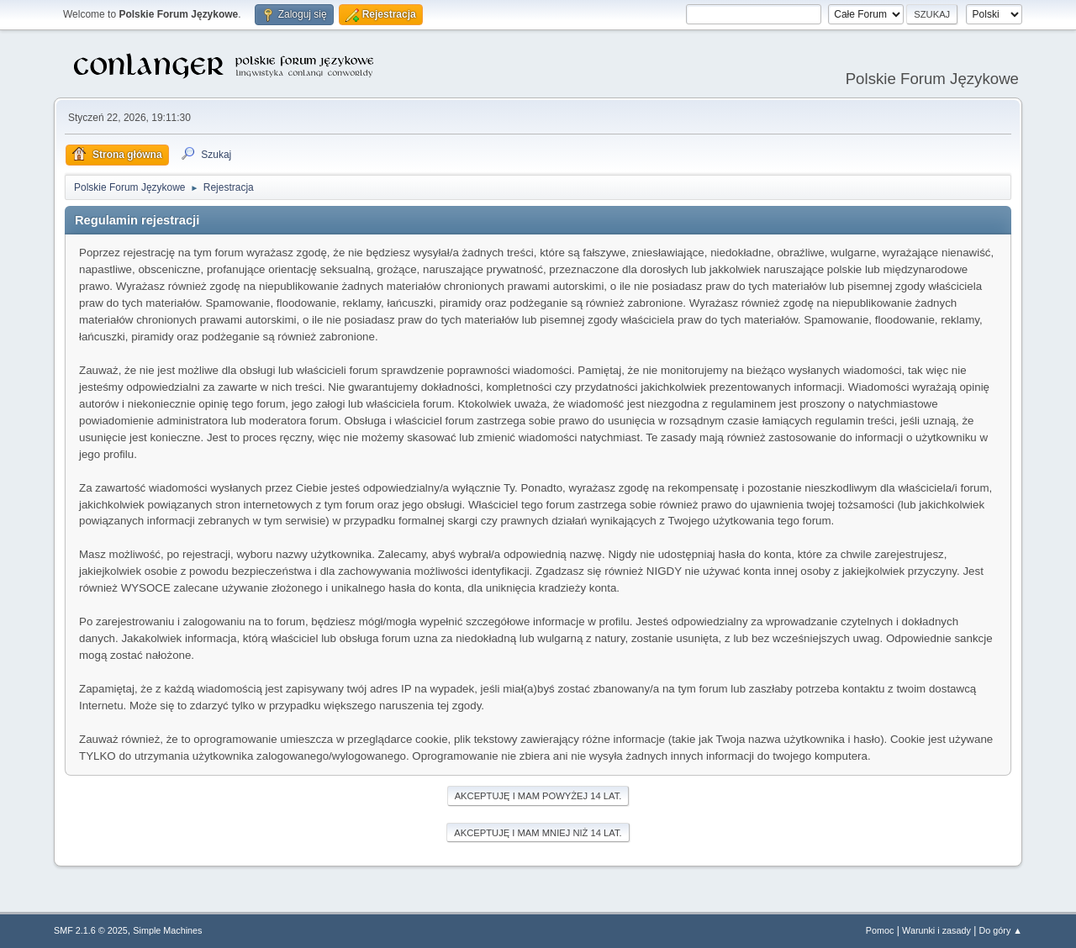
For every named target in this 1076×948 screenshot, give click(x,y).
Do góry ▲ (1000, 930)
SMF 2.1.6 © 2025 (91, 930)
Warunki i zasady (936, 930)
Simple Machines (167, 930)
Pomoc (880, 930)
